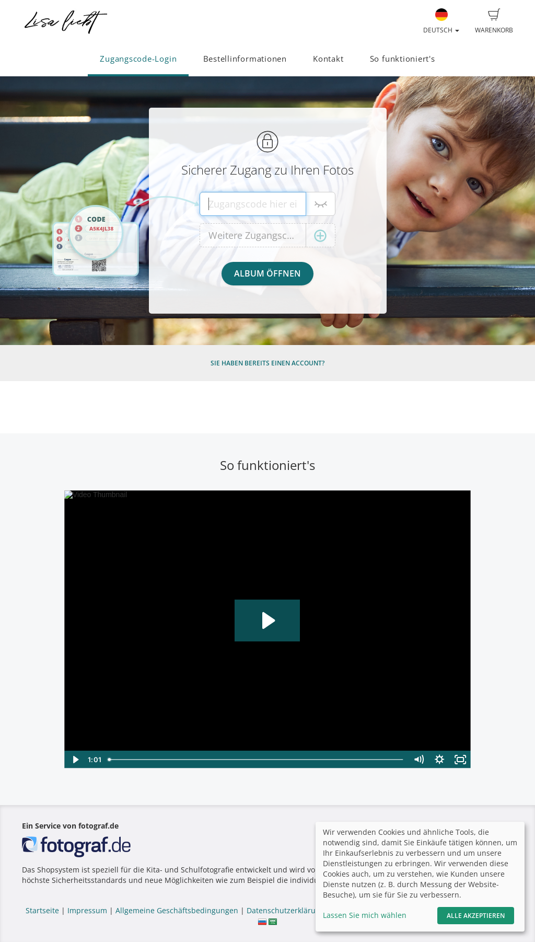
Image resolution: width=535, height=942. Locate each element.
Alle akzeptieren (476, 915)
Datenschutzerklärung (285, 910)
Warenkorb (494, 21)
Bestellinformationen (245, 58)
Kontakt (328, 58)
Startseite (42, 910)
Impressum (87, 910)
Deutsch (441, 21)
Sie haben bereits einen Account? (267, 363)
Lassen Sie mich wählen (364, 915)
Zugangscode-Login (138, 58)
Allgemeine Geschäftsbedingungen (176, 910)
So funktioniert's (402, 58)
